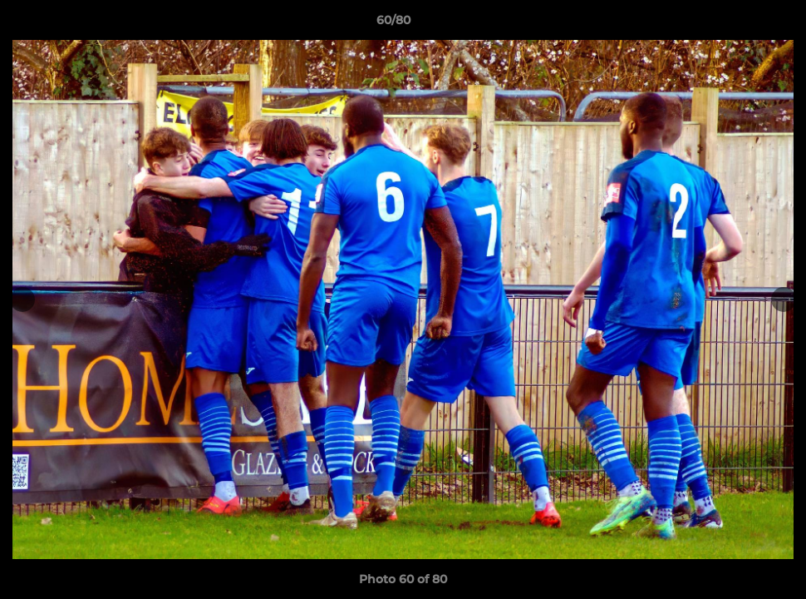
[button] (736, 24)
